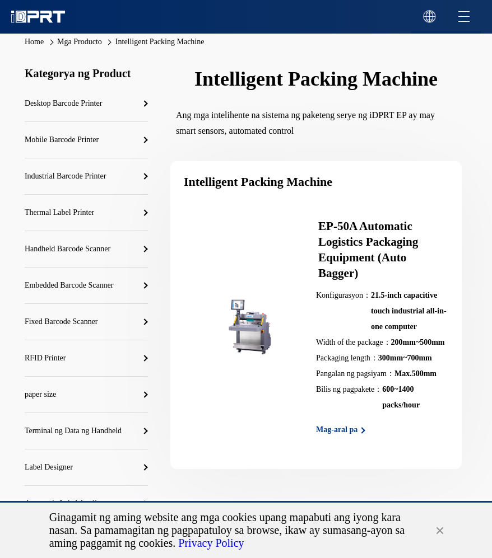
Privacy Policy (211, 543)
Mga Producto (79, 41)
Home (34, 41)
